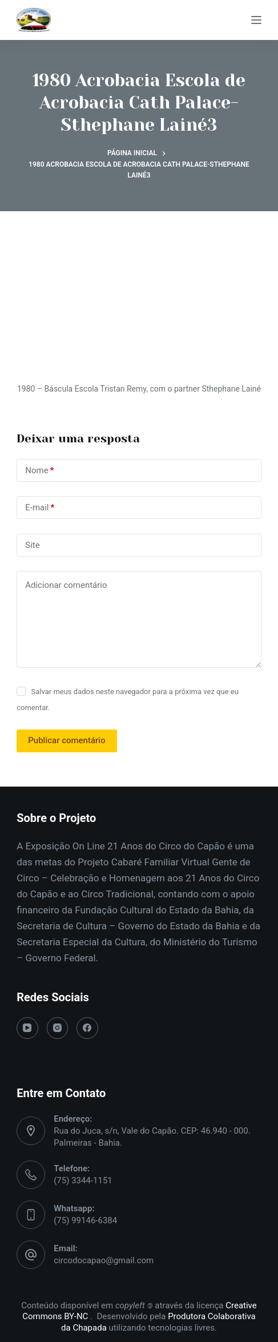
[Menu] (256, 20)
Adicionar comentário (66, 585)
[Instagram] (58, 1028)
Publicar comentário (66, 740)
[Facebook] (87, 1028)
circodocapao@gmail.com (104, 1260)
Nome (39, 471)
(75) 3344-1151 (83, 1180)
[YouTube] (27, 1028)
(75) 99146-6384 (85, 1220)
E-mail (39, 508)
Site (32, 545)
